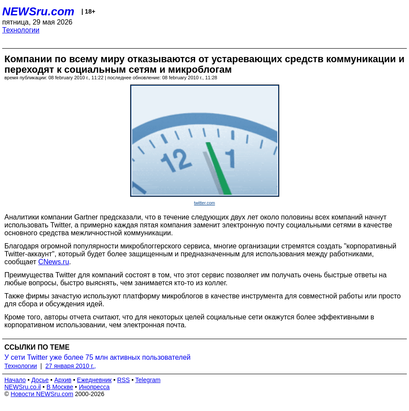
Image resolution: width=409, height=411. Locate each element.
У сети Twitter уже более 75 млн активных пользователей (97, 357)
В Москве (59, 386)
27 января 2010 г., (71, 365)
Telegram (148, 379)
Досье (40, 379)
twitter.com (204, 203)
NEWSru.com (38, 11)
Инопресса (94, 386)
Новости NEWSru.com (42, 393)
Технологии (20, 30)
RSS (123, 379)
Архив (62, 379)
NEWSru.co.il (22, 386)
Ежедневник (94, 379)
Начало (15, 379)
